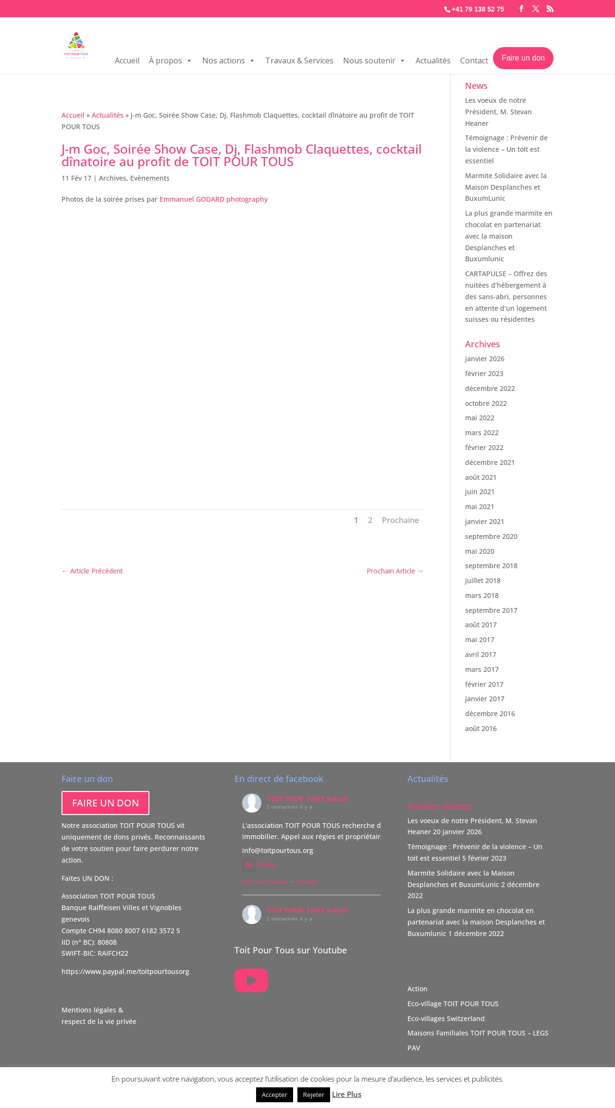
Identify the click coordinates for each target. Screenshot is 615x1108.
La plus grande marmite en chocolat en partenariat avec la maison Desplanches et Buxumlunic (509, 235)
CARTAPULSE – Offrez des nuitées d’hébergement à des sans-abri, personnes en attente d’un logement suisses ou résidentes (506, 296)
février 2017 (484, 684)
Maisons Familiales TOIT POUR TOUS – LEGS (478, 1032)
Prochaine (400, 520)
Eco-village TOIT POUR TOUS (453, 1003)
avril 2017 (480, 654)
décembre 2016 (490, 713)
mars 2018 (482, 595)
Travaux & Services (299, 60)
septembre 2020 (491, 536)
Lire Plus (346, 1094)
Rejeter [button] (313, 1094)
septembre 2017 (491, 610)
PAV (413, 1047)
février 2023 (484, 373)
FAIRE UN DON (105, 802)
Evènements (150, 178)
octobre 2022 (486, 403)
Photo (259, 864)
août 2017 (481, 624)
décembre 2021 (490, 462)
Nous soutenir (374, 60)
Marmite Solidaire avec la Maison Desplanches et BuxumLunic (506, 187)
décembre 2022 (490, 388)
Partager (308, 881)
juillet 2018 (483, 580)
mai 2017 (479, 639)
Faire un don (523, 58)
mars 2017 (482, 669)
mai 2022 (479, 417)
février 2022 (484, 447)
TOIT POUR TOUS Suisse (307, 798)
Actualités (433, 60)
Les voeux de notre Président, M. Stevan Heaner (498, 112)
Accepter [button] (274, 1094)
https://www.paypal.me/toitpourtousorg (125, 971)
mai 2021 (479, 506)
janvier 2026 (484, 358)
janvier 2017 (484, 698)
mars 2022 (482, 432)
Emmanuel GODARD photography (214, 199)
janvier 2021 (484, 521)
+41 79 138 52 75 (478, 9)
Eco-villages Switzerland (446, 1018)
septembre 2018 (491, 565)
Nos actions (229, 60)
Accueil (127, 60)
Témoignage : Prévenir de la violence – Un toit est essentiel (506, 149)
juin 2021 (480, 491)
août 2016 (481, 728)
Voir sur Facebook (265, 881)
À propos (171, 60)
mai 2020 (479, 551)
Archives (112, 178)
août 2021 (481, 477)
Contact (474, 60)
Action (417, 988)
